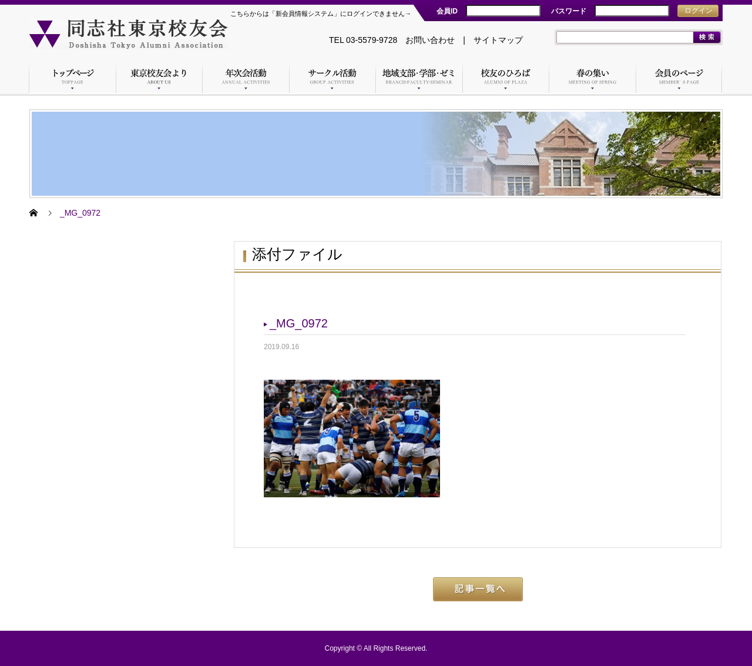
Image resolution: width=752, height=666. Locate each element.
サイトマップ (498, 40)
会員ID (447, 11)
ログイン (698, 10)
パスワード (568, 11)
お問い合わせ (430, 40)
